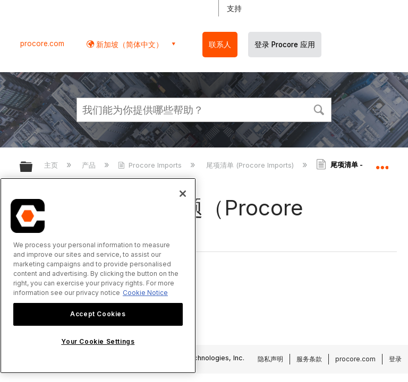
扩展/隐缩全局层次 (32, 167)
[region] (98, 276)
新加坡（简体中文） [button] (128, 44)
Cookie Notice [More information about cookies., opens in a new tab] (145, 293)
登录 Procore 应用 (284, 44)
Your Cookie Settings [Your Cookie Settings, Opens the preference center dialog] (97, 341)
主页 (52, 165)
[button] (319, 108)
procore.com (42, 43)
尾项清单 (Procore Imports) (251, 165)
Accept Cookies (97, 314)
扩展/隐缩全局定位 (382, 163)
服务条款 (309, 359)
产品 (90, 165)
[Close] (182, 193)
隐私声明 (270, 359)
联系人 (220, 44)
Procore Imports (151, 165)
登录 (395, 359)
